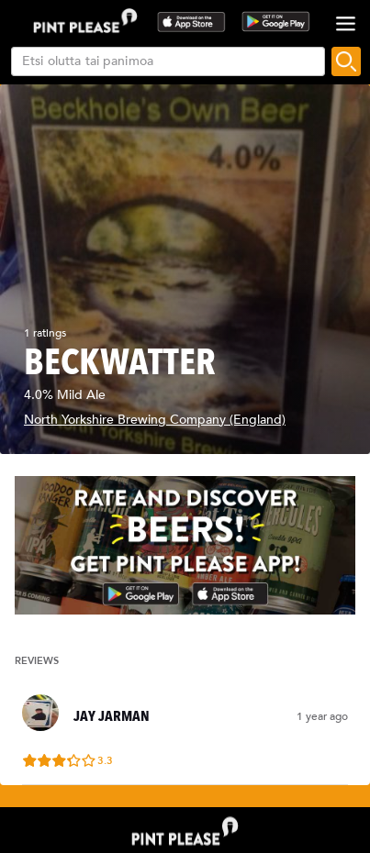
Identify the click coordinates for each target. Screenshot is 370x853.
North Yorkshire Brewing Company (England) (155, 419)
